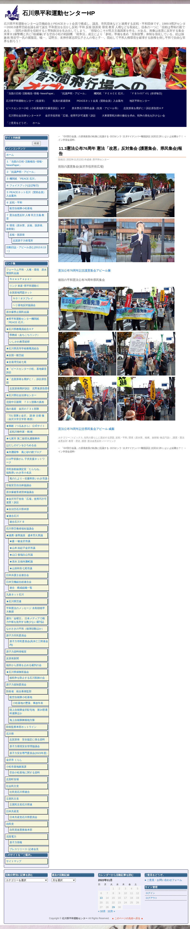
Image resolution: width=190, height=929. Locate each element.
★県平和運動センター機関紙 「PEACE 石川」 (22, 320)
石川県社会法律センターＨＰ (23, 115)
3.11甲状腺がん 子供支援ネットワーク (25, 460)
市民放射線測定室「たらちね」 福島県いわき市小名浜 (26, 471)
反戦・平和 (121, 437)
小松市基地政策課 (16, 766)
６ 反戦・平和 (14, 202)
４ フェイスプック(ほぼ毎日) (22, 185)
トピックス (77, 437)
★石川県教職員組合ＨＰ (20, 329)
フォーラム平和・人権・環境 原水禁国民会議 (26, 271)
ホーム (36, 122)
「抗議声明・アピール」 (73, 93)
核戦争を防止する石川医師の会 (27, 677)
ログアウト (151, 898)
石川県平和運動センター (75, 918)
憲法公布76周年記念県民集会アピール (86, 428)
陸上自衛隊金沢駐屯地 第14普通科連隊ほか (29, 711)
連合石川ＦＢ (17, 521)
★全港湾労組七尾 (16, 362)
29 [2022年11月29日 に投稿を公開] (113, 907)
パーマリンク (109, 441)
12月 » (111, 911)
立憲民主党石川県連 (21, 804)
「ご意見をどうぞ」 (17, 122)
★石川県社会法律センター (21, 395)
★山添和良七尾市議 (21, 568)
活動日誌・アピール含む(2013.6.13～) (26, 249)
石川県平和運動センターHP (58, 13)
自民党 (10, 823)
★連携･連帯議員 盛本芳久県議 (24, 535)
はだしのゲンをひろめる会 (21, 445)
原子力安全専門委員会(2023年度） (29, 753)
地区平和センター (138, 100)
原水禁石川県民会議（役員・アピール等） (94, 108)
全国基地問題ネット (21, 292)
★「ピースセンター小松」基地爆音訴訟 (26, 370)
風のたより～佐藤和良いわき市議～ (30, 478)
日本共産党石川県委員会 (23, 817)
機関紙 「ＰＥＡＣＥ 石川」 (108, 93)
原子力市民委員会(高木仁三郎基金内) (29, 643)
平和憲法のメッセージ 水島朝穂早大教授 (25, 610)
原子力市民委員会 (16, 635)
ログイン (150, 893)
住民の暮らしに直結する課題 (99, 437)
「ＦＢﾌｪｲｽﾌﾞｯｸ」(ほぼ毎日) (145, 93)
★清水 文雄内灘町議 (21, 561)
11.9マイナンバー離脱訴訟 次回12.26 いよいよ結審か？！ (154, 136)
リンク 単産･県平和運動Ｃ (24, 285)
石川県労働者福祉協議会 (20, 528)
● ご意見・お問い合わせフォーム (163, 880)
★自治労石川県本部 (17, 509)
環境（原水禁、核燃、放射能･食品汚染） (150, 437)
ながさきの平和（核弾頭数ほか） (25, 628)
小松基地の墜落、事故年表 (28, 703)
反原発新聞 (12, 658)
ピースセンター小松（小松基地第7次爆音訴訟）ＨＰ (35, 108)
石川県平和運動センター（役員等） (26, 100)
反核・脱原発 (17, 234)
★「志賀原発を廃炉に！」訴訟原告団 (26, 381)
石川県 (10, 733)
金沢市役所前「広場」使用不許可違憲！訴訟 (70, 115)
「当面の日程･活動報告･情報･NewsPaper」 (31, 93)
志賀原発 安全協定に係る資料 (27, 739)
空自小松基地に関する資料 (25, 772)
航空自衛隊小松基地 (21, 208)
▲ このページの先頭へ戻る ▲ (127, 918)
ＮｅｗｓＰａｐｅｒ (21, 279)
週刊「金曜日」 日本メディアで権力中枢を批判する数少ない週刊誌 (25, 620)
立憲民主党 (12, 798)
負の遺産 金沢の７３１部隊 (22, 408)
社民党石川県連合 (20, 791)
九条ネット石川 (15, 594)
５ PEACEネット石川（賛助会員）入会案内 (26, 194)
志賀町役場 (12, 779)
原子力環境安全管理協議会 (25, 746)
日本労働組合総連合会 (18, 581)
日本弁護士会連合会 (17, 575)
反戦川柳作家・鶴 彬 (21, 431)
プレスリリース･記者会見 (24, 849)
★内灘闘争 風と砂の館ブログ (23, 452)
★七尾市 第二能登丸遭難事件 (23, 438)
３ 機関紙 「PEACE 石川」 (21, 178)
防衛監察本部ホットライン (21, 726)
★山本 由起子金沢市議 (22, 547)
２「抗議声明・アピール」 (21, 171)
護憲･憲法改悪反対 (91, 441)
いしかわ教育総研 (20, 341)
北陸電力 (11, 836)
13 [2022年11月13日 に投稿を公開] (101, 897)
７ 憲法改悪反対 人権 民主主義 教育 (25, 217)
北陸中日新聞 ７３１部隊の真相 (25, 402)
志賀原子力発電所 (23, 240)
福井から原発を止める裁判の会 (23, 665)
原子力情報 (16, 842)
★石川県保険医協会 (17, 672)
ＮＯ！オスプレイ (23, 298)
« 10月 (101, 911)
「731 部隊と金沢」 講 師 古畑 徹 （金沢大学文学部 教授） (25, 417)
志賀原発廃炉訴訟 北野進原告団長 (30, 388)
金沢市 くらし (14, 759)
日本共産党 (12, 811)
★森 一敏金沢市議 (20, 541)
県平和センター (101, 159)
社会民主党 (12, 786)
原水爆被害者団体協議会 (20, 492)
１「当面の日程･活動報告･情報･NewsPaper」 (24, 163)
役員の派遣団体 (60, 100)
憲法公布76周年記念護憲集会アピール (84, 270)
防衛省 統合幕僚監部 (18, 691)
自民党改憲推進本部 (21, 829)
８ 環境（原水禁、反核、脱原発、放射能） (25, 227)
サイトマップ (13, 861)
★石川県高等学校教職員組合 (22, 348)
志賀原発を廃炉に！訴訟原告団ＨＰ (144, 108)
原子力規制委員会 (16, 684)
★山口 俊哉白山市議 (21, 554)
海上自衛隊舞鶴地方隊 (22, 720)
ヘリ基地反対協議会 (24, 305)
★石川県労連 (13, 601)
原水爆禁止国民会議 (17, 312)
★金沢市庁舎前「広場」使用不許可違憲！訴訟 (26, 500)
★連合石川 (12, 515)
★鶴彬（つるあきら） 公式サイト (25, 425)
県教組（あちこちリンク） (25, 334)
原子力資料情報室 (16, 651)
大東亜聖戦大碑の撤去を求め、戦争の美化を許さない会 (132, 115)
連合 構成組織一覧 (21, 587)
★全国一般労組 (15, 355)
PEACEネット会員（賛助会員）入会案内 (98, 100)
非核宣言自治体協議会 (18, 485)
